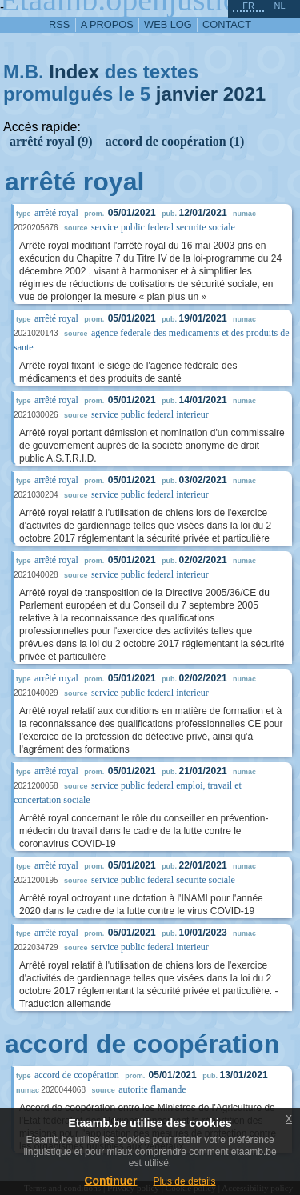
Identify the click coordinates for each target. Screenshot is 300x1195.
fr (248, 5)
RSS (59, 24)
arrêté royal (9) (51, 141)
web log (168, 24)
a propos (107, 24)
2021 (244, 94)
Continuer (110, 1180)
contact (226, 24)
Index (74, 71)
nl (279, 5)
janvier (187, 94)
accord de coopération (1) (175, 141)
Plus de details (185, 1181)
